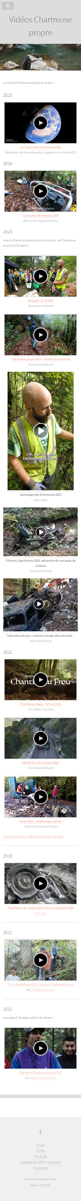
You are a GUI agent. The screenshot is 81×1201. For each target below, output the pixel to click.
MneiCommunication (43, 1078)
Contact (40, 1150)
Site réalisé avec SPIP (32, 1162)
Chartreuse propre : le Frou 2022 (40, 704)
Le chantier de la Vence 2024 (40, 215)
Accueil (40, 1145)
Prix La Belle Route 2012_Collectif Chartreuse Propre (40, 984)
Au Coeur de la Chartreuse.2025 (40, 147)
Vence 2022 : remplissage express (40, 821)
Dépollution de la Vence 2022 (40, 763)
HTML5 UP (44, 1185)
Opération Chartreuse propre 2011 (40, 1072)
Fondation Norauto (43, 990)
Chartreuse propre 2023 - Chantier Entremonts (40, 359)
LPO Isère (40, 913)
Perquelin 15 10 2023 (41, 301)
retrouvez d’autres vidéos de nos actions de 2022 (33, 837)
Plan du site (40, 1156)
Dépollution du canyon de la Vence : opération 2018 (40, 908)
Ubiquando (54, 1162)
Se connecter (40, 1168)
